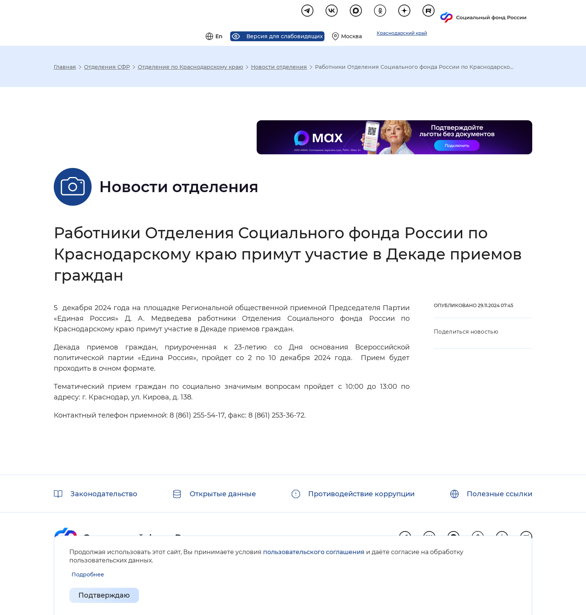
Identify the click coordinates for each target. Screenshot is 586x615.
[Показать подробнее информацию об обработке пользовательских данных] (87, 575)
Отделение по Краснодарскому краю (190, 68)
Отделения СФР (107, 68)
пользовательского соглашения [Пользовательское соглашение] (314, 552)
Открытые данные (223, 494)
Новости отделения (279, 68)
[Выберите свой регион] (437, 13)
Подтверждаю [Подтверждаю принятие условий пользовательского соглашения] (104, 595)
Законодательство (103, 494)
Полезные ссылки (499, 494)
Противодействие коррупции (361, 494)
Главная (65, 68)
